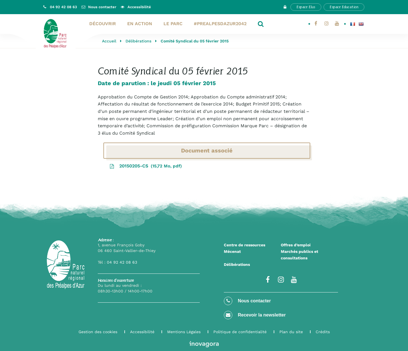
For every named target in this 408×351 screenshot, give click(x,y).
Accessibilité (142, 332)
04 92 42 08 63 (122, 262)
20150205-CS (145, 166)
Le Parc (172, 23)
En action (139, 23)
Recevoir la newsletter (255, 315)
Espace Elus (305, 7)
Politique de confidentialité (240, 332)
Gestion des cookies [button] (97, 332)
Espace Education (344, 7)
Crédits (323, 332)
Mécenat (232, 251)
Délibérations (237, 264)
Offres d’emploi (296, 245)
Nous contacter (247, 301)
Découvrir (102, 23)
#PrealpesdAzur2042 (220, 23)
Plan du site (291, 332)
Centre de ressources (244, 245)
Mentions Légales (184, 332)
